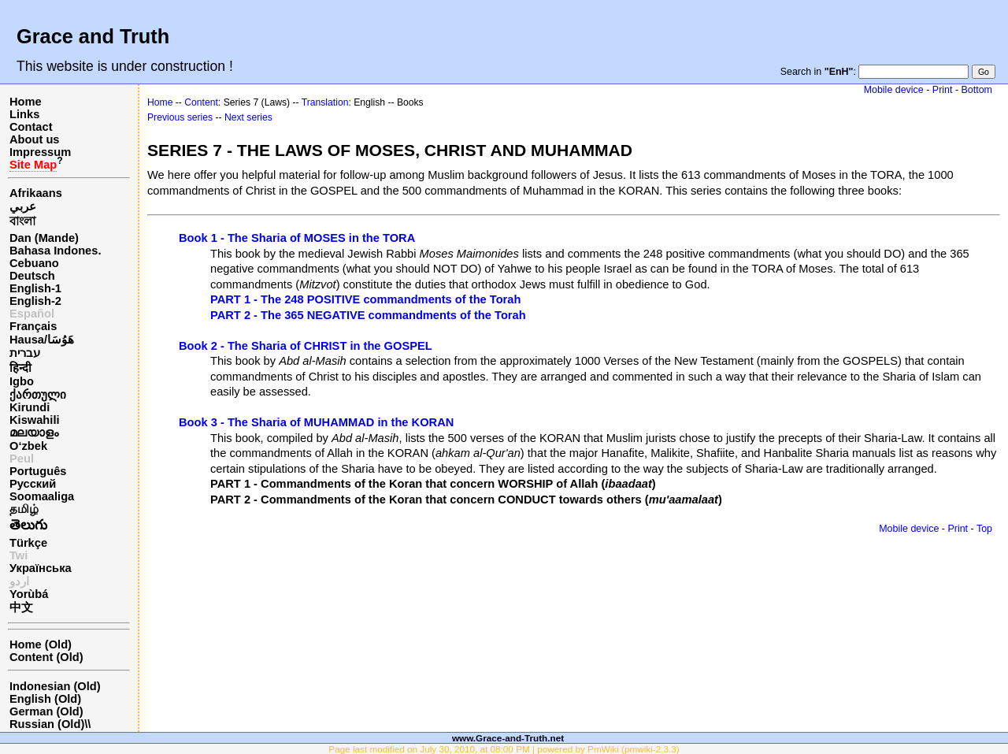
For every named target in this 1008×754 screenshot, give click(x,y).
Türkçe (28, 543)
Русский (32, 483)
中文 (21, 607)
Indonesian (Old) (55, 686)
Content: (202, 102)
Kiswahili (34, 420)
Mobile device (894, 89)
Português (37, 471)
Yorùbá (28, 594)
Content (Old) (46, 657)
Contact (31, 127)
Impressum (40, 152)
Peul (21, 458)
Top (984, 528)
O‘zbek (28, 446)
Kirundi (29, 407)
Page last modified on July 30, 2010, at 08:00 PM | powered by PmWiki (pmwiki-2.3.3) (503, 749)
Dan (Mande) (44, 238)
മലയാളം (33, 432)
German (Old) (46, 711)
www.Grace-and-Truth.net (508, 738)
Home (25, 101)
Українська (40, 568)
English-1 (35, 288)
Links (24, 114)
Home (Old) (40, 644)
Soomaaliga (41, 496)
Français (33, 326)
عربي (22, 206)
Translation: (326, 102)
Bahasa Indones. (55, 250)
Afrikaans (35, 193)
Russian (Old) (46, 724)
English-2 (35, 301)
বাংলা (22, 221)
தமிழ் (24, 509)
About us (34, 139)
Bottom (977, 89)
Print (942, 89)
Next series (248, 117)
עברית (24, 353)
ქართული (37, 394)
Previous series (180, 117)
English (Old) (45, 699)
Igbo (21, 381)
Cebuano (34, 263)
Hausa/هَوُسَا (41, 339)
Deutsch (32, 275)
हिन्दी (20, 368)
